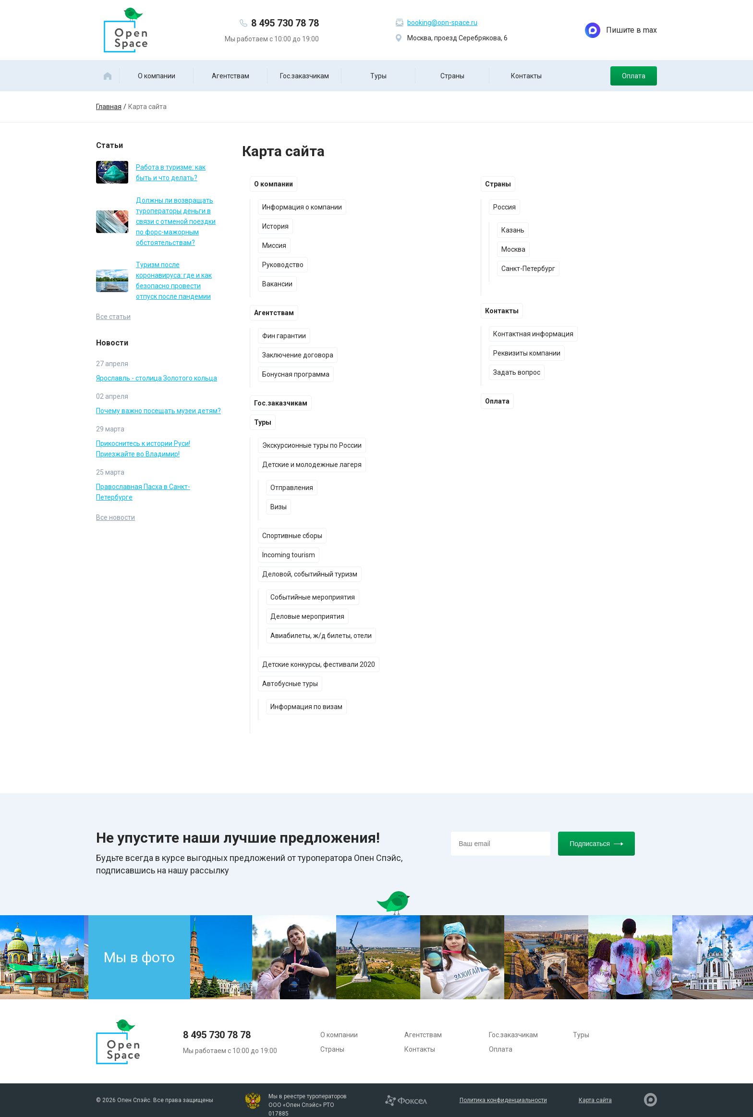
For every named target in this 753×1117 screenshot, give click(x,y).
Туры (378, 76)
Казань (512, 230)
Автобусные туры (290, 683)
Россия (504, 207)
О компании (156, 76)
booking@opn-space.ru (442, 22)
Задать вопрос (516, 372)
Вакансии (277, 284)
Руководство (283, 265)
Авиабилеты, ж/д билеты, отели (321, 635)
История (275, 226)
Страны (452, 76)
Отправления (291, 487)
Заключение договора (297, 355)
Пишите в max (621, 30)
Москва (513, 249)
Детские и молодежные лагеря (312, 464)
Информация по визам (306, 707)
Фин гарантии (284, 336)
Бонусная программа (295, 374)
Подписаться (596, 843)
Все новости (115, 517)
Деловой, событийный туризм (309, 574)
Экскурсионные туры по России (312, 445)
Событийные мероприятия (312, 597)
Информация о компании (302, 207)
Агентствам (230, 76)
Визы (278, 507)
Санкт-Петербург (528, 268)
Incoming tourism (288, 555)
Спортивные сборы (292, 536)
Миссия (274, 245)
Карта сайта (595, 1100)
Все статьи (113, 316)
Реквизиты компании (526, 353)
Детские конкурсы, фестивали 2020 (318, 664)
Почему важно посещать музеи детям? (158, 411)
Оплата (633, 76)
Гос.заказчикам (304, 76)
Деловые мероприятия (307, 616)
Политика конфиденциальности (503, 1100)
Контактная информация (533, 334)
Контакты (526, 76)
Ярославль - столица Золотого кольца (156, 378)
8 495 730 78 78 (285, 23)
